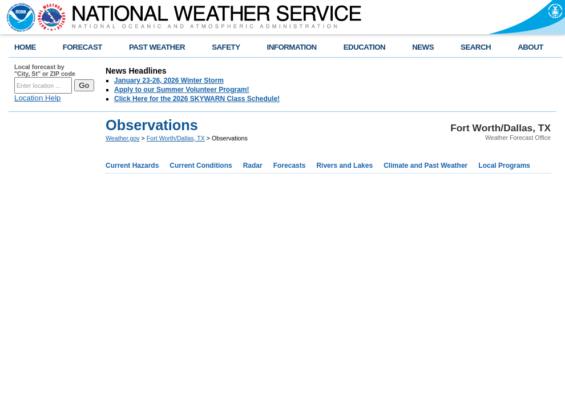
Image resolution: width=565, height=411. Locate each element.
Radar (253, 166)
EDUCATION (364, 47)
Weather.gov (123, 138)
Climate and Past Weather (425, 166)
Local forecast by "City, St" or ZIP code (44, 70)
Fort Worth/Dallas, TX (176, 138)
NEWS (423, 47)
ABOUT (530, 47)
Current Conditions (201, 166)
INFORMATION (292, 47)
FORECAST (82, 47)
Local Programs (504, 166)
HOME (25, 47)
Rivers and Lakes (344, 166)
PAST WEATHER (157, 47)
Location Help (37, 98)
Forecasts (289, 166)
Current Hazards (132, 166)
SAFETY (226, 47)
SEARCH (476, 47)
